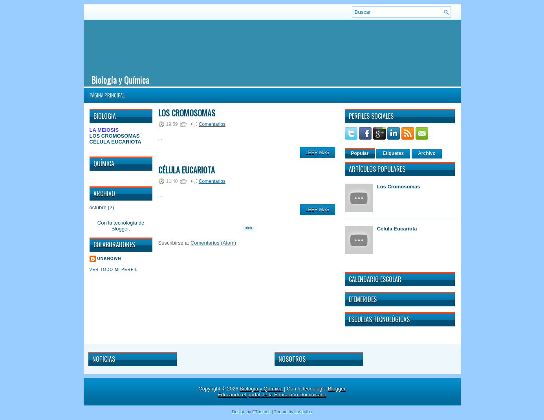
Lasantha (303, 411)
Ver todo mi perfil (114, 269)
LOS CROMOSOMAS (115, 136)
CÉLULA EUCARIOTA (115, 142)
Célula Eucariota (186, 170)
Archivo (427, 153)
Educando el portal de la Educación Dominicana (272, 395)
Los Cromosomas (186, 113)
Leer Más (318, 152)
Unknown (109, 258)
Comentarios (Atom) (213, 243)
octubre (98, 207)
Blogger (120, 229)
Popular (360, 153)
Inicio (249, 227)
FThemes (261, 411)
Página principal (107, 95)
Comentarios (212, 124)
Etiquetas (393, 153)
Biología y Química (120, 79)
